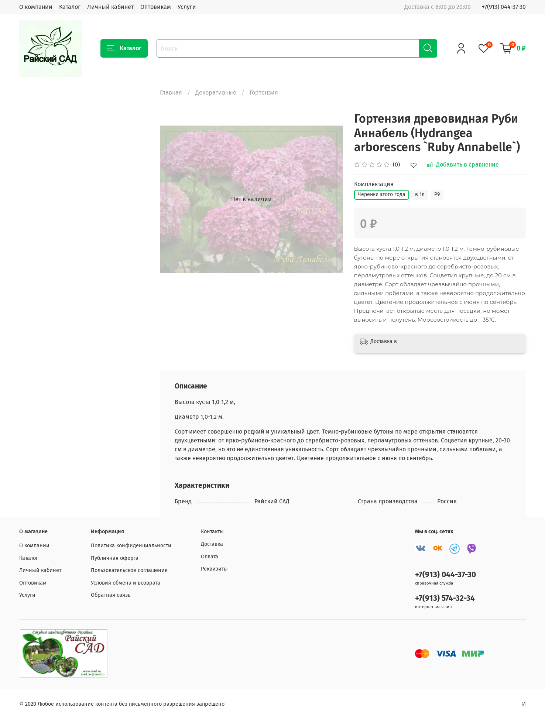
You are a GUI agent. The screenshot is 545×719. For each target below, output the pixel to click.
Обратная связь (110, 595)
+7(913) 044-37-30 (504, 6)
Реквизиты (214, 569)
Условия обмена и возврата (125, 583)
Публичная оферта (114, 558)
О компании (35, 6)
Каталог (69, 6)
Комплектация (374, 184)
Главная (171, 92)
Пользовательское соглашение (129, 570)
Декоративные (215, 92)
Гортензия (264, 92)
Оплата (209, 557)
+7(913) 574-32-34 (445, 598)
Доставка (212, 544)
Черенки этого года (381, 194)
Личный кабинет (110, 6)
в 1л (420, 194)
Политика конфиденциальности (131, 545)
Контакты (212, 531)
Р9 (437, 194)
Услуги (187, 6)
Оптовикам (155, 6)
